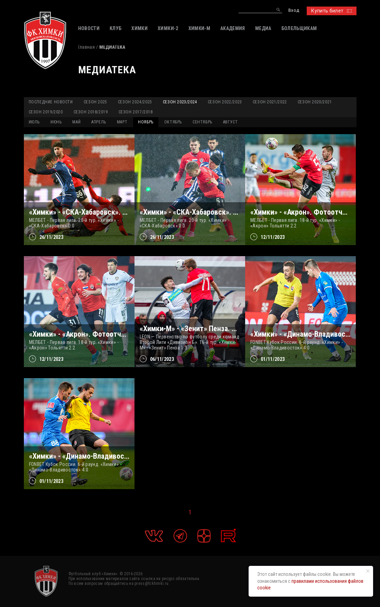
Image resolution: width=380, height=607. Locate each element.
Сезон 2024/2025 (135, 102)
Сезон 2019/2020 (46, 112)
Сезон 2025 (95, 102)
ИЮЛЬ (34, 122)
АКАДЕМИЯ (232, 28)
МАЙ (76, 122)
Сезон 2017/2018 (136, 112)
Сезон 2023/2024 (180, 102)
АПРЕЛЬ (98, 122)
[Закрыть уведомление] (367, 571)
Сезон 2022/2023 (225, 102)
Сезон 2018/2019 (91, 112)
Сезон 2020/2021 (315, 102)
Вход (293, 10)
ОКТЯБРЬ (173, 122)
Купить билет (331, 10)
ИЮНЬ (56, 122)
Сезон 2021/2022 (270, 102)
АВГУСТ (230, 122)
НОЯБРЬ (146, 122)
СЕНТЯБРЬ (202, 122)
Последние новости (51, 102)
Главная (86, 47)
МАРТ (122, 122)
